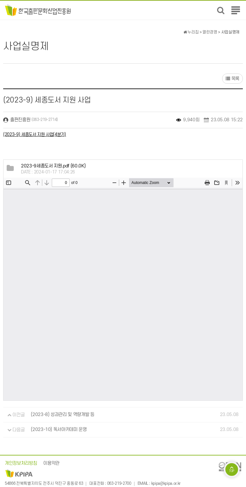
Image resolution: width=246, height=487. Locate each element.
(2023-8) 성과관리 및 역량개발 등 (62, 415)
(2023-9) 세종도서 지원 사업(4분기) (34, 134)
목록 (232, 78)
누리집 (191, 32)
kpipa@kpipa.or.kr (166, 484)
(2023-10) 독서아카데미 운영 (58, 430)
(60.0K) (53, 166)
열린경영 (209, 32)
